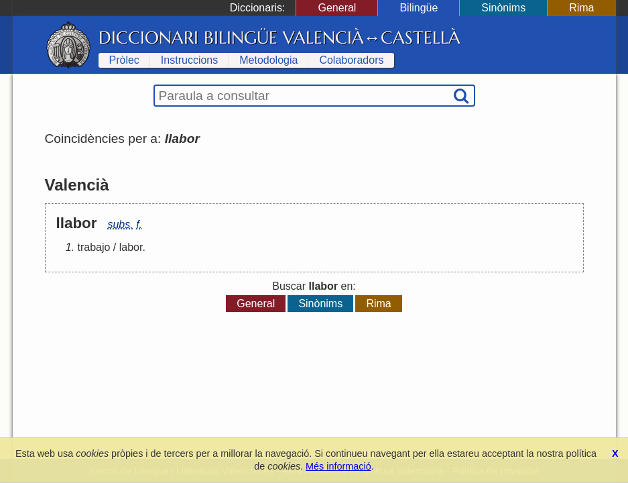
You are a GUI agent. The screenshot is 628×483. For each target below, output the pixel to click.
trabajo (94, 247)
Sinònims (503, 7)
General (337, 7)
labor (131, 247)
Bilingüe (418, 7)
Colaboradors (351, 60)
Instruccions (189, 60)
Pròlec (124, 60)
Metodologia (268, 60)
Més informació (338, 466)
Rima (581, 7)
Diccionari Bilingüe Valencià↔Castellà (280, 37)
